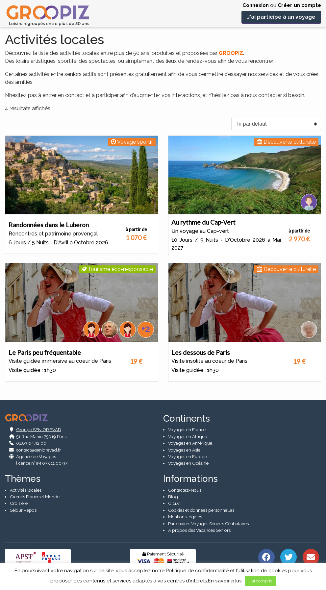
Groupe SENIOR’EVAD (38, 429)
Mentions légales (185, 516)
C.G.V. (174, 503)
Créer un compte (299, 5)
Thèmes (22, 478)
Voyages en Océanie (188, 463)
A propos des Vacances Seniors (199, 530)
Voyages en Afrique (187, 436)
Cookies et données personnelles (201, 510)
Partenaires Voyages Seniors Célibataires (208, 523)
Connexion (255, 5)
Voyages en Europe (187, 456)
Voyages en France (187, 429)
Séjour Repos (23, 510)
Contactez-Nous (184, 490)
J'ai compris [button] (260, 580)
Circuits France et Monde (35, 496)
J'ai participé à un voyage (281, 17)
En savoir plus (225, 581)
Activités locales (25, 490)
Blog (173, 496)
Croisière (19, 503)
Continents (186, 418)
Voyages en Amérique (190, 443)
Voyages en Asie (184, 450)
